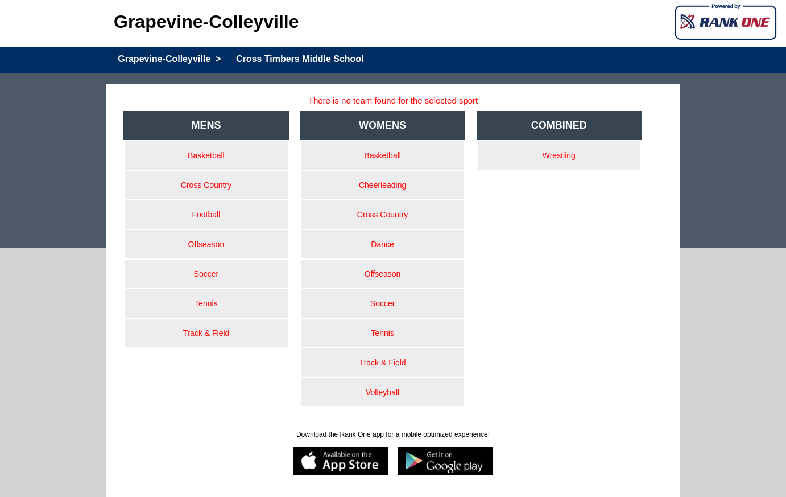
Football (206, 214)
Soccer (206, 273)
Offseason (206, 244)
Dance (382, 244)
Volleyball (382, 392)
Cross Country (206, 185)
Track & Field (206, 333)
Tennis (206, 303)
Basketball (206, 155)
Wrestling (559, 155)
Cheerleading (382, 185)
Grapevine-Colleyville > (169, 59)
